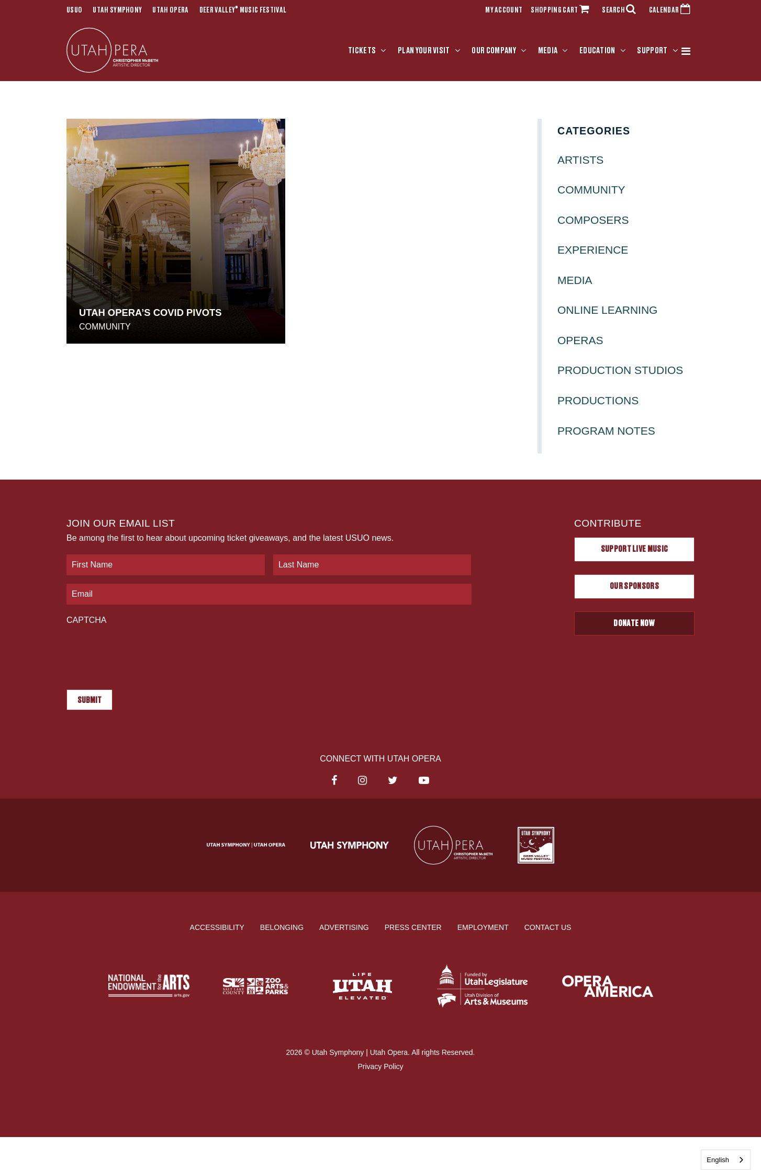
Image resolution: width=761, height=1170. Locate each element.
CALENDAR (672, 10)
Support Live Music (634, 549)
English (718, 1160)
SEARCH (621, 10)
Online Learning (607, 310)
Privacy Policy (380, 1066)
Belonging (282, 927)
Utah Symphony (117, 10)
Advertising (344, 927)
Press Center (413, 927)
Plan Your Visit (424, 51)
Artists (580, 160)
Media (548, 51)
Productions (598, 400)
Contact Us (548, 927)
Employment (483, 927)
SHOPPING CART (562, 10)
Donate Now (634, 623)
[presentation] (146, 652)
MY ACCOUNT (503, 10)
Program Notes (606, 431)
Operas (580, 340)
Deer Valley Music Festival (243, 10)
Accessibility (217, 927)
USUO (74, 10)
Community (105, 326)
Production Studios (620, 370)
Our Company (494, 51)
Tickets (362, 51)
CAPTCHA (86, 620)
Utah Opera (170, 10)
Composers (593, 220)
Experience (592, 250)
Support (652, 51)
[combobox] (726, 1160)
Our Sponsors (634, 586)
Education (597, 51)
